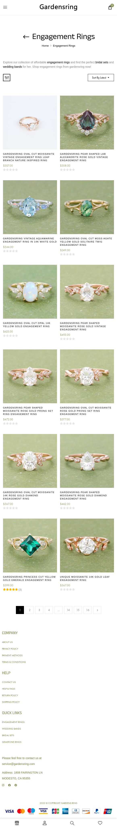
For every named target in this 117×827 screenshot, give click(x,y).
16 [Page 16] (87, 610)
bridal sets (101, 62)
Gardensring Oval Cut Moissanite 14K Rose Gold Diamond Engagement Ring (29, 495)
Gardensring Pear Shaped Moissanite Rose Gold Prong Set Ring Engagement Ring (28, 410)
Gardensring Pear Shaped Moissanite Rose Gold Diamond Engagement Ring (83, 495)
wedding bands (12, 66)
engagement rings (58, 62)
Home (45, 45)
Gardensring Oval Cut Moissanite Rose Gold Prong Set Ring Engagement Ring (86, 410)
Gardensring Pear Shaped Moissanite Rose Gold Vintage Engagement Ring (83, 326)
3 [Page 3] (39, 610)
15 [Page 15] (78, 610)
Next (97, 610)
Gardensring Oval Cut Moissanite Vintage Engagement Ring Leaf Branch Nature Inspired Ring (29, 157)
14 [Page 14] (68, 610)
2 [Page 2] (30, 610)
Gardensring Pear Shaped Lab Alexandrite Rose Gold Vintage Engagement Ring (84, 157)
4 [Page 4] (49, 610)
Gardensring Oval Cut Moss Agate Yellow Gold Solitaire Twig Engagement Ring (86, 241)
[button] (110, 7)
